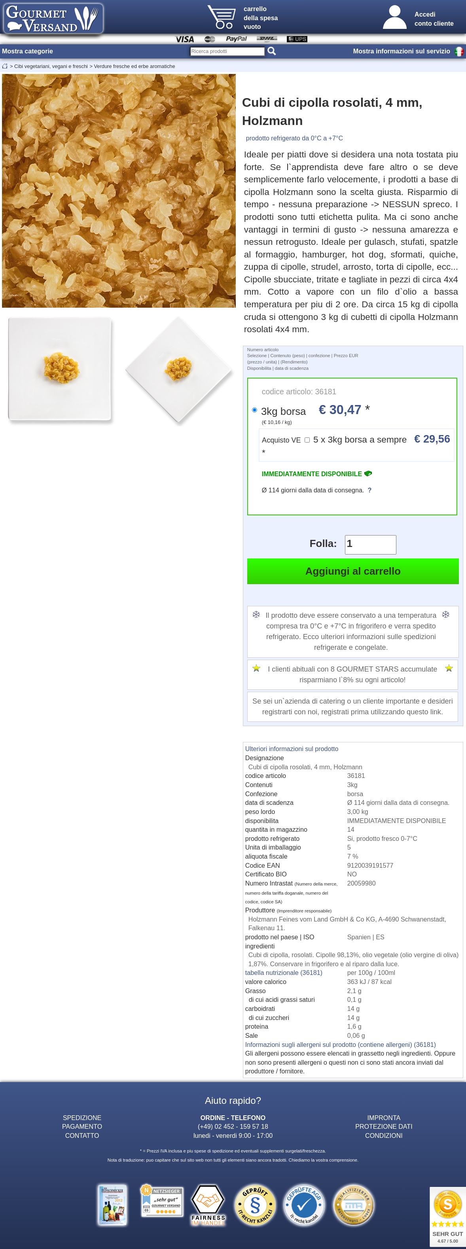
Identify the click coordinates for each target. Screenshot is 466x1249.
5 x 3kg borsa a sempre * (356, 445)
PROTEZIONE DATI (383, 1126)
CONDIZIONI (384, 1135)
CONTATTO (82, 1135)
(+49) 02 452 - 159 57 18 (233, 1126)
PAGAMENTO (82, 1126)
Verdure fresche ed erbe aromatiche (134, 66)
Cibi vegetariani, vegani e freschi (51, 66)
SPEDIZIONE (82, 1117)
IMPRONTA (384, 1117)
